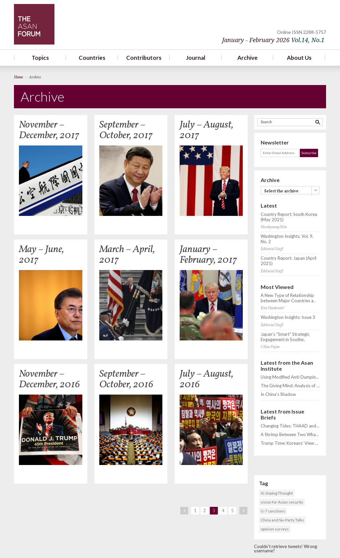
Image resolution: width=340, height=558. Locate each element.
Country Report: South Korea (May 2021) (289, 217)
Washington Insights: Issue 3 (288, 317)
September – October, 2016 (126, 379)
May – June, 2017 (41, 254)
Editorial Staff (272, 249)
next (243, 510)
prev (184, 510)
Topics (40, 57)
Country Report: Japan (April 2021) (288, 261)
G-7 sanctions (273, 511)
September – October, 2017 (126, 130)
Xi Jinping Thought (277, 493)
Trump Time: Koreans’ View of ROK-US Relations (290, 443)
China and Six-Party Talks (282, 519)
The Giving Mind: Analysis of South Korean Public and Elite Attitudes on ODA (290, 385)
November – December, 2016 (49, 379)
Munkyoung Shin (274, 227)
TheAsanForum (34, 24)
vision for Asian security (282, 502)
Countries (92, 57)
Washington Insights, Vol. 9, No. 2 (287, 239)
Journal (195, 57)
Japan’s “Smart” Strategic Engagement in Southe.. (285, 337)
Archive (247, 57)
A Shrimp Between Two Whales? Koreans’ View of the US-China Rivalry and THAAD (290, 434)
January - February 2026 (273, 40)
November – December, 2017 (49, 130)
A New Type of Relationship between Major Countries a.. (288, 298)
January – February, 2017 (208, 254)
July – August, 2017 (206, 130)
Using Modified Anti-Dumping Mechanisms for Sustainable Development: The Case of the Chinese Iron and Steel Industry (290, 377)
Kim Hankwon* (273, 308)
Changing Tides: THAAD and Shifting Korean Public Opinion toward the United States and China (290, 425)
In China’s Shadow (278, 394)
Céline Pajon (270, 347)
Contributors (143, 57)
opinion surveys (275, 528)
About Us (299, 57)
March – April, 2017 (127, 254)
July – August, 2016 (206, 379)
